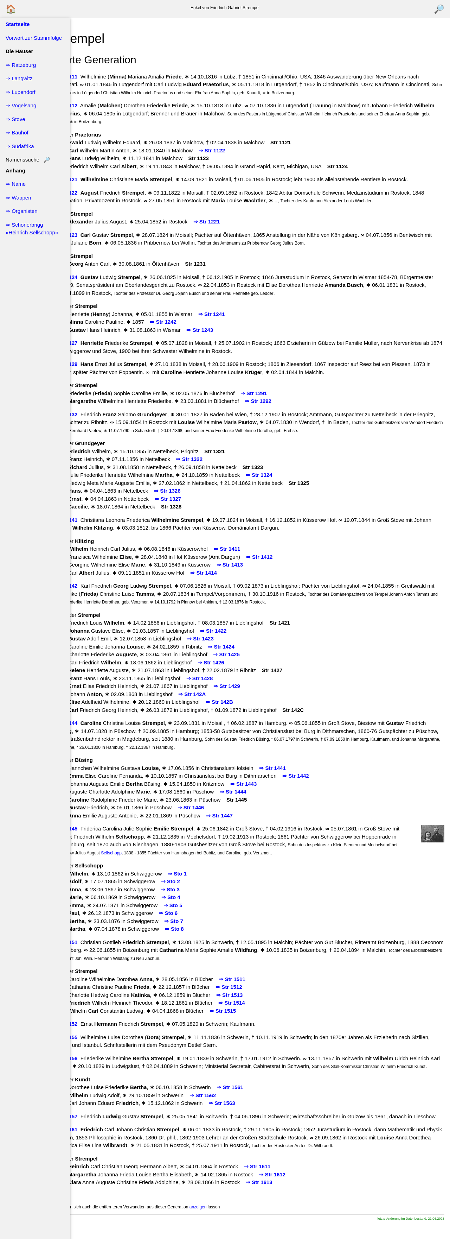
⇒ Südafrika (20, 146)
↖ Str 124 (88, 277)
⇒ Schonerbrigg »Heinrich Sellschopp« (32, 229)
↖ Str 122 (88, 193)
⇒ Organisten (22, 211)
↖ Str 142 (88, 586)
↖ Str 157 (88, 1124)
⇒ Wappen (18, 198)
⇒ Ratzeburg (21, 65)
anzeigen (220, 1222)
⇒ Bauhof (17, 132)
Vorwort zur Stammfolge (34, 38)
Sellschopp (188, 853)
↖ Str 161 (88, 1145)
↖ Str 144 (88, 723)
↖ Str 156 (88, 1058)
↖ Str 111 (88, 77)
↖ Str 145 (88, 829)
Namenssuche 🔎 (28, 160)
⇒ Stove (15, 119)
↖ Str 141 (88, 520)
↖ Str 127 (88, 343)
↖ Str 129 (88, 364)
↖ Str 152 (88, 1024)
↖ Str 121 (88, 179)
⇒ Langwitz (19, 78)
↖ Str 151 (88, 942)
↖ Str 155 (88, 1037)
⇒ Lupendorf (21, 92)
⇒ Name (16, 184)
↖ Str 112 (88, 105)
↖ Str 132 (88, 414)
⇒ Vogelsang (21, 105)
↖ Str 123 (88, 235)
